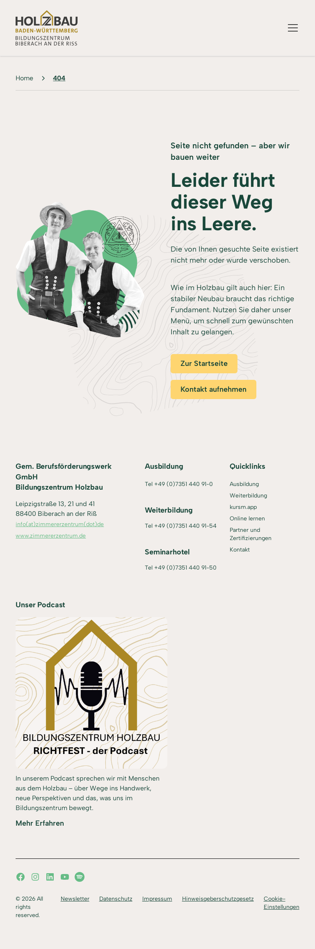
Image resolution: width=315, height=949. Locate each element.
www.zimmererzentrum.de (51, 535)
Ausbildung (244, 484)
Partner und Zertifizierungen (251, 534)
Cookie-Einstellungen (281, 902)
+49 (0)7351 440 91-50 (185, 567)
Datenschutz (115, 898)
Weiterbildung (248, 495)
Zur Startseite (204, 363)
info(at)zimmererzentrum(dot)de (60, 524)
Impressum (157, 898)
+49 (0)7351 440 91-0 (183, 484)
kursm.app (243, 507)
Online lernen (247, 518)
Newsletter (75, 898)
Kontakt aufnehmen (213, 389)
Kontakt (240, 549)
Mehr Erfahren (40, 823)
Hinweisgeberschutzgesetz (218, 898)
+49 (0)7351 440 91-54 (185, 525)
